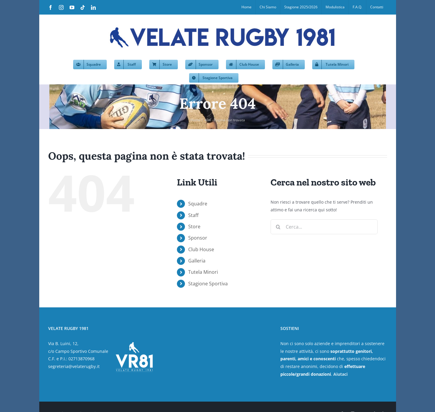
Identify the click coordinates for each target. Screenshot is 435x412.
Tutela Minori (203, 272)
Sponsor (197, 238)
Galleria (196, 260)
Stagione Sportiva (208, 283)
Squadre (197, 203)
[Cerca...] (324, 226)
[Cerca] (278, 226)
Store (194, 226)
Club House (201, 249)
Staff (193, 215)
